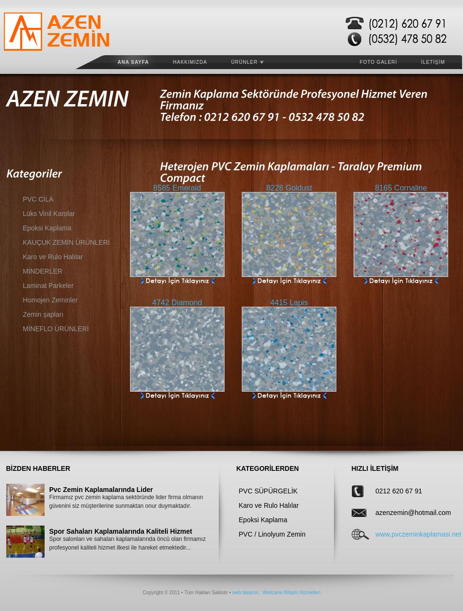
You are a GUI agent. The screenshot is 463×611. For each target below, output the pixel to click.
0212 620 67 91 (399, 491)
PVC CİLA (38, 199)
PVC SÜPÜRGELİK (268, 491)
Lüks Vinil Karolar (49, 213)
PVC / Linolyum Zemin (272, 534)
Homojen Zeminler (50, 300)
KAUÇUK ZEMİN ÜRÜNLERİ (66, 242)
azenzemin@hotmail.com (406, 512)
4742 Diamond (177, 303)
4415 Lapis (289, 303)
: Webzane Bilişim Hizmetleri (290, 592)
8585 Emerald (177, 188)
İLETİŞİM (433, 62)
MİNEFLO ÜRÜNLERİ (56, 329)
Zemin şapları (43, 314)
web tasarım (245, 592)
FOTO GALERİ (378, 62)
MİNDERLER (42, 271)
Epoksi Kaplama (47, 228)
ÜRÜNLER (247, 62)
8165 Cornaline (401, 188)
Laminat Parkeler (48, 285)
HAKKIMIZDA (190, 62)
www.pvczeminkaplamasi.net (406, 534)
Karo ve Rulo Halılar (53, 257)
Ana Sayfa (133, 62)
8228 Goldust (289, 188)
